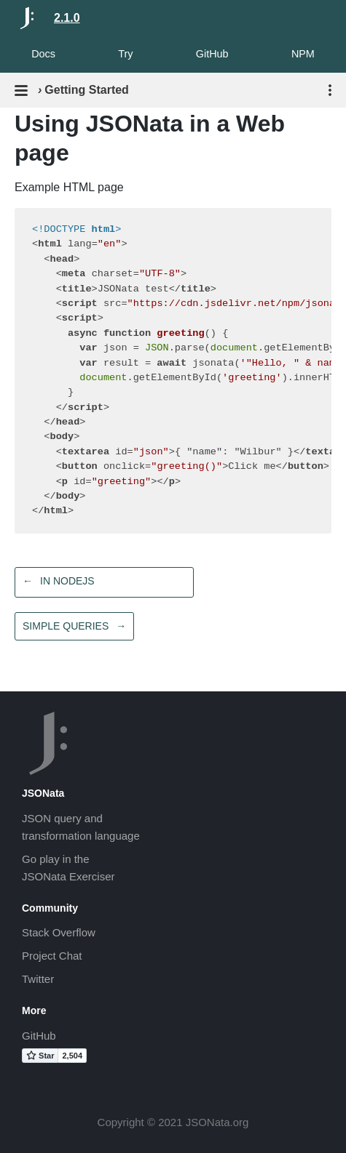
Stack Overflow (58, 932)
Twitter (38, 979)
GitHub (212, 54)
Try (125, 54)
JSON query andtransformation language (81, 827)
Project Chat (52, 955)
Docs (43, 54)
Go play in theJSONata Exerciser (68, 868)
